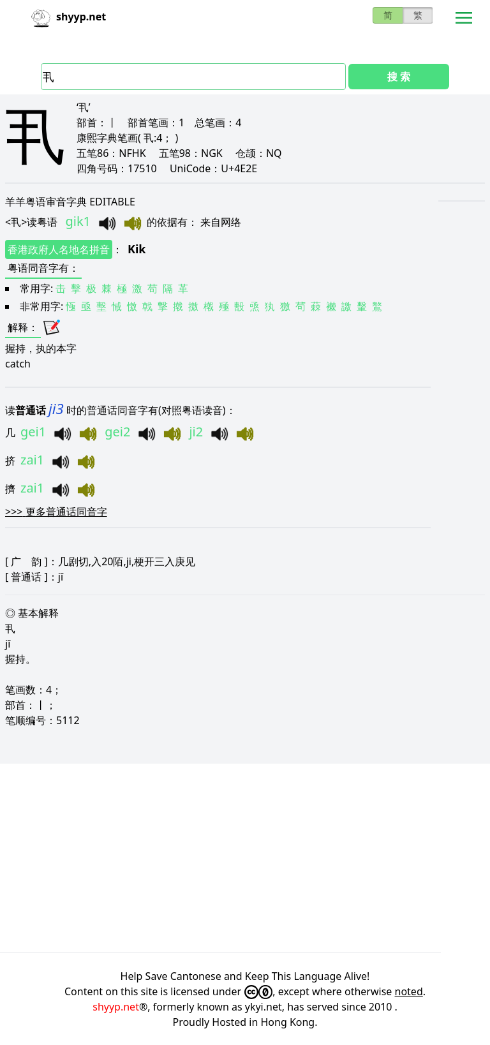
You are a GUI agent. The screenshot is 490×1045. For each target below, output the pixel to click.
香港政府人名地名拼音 (59, 249)
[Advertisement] (245, 858)
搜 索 (398, 77)
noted (409, 991)
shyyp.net (116, 1007)
